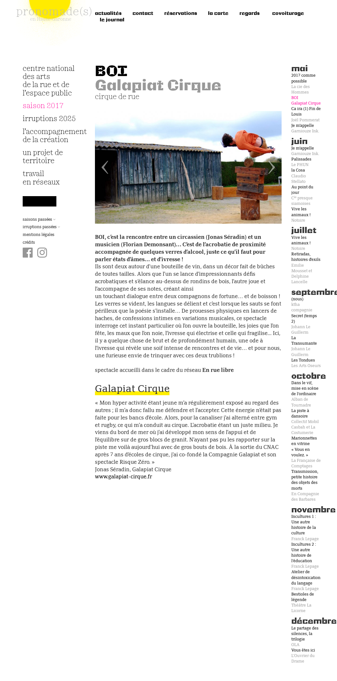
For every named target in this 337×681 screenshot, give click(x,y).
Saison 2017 (43, 106)
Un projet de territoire (43, 157)
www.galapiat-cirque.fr (123, 477)
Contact (143, 13)
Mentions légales (38, 235)
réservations (180, 13)
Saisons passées (39, 220)
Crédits (29, 243)
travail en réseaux (41, 178)
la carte (218, 13)
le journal (112, 20)
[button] (109, 167)
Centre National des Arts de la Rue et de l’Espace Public (49, 81)
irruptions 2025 (49, 119)
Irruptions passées (41, 227)
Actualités (108, 13)
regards (249, 13)
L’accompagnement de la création (51, 135)
